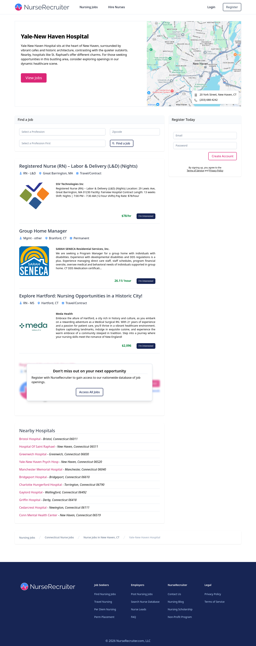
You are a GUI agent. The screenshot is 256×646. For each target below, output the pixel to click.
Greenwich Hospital (32, 454)
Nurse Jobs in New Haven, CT (101, 537)
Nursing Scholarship (180, 609)
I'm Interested (146, 216)
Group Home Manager (43, 231)
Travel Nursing (103, 601)
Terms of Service (195, 170)
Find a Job (121, 143)
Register (232, 7)
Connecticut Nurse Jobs (59, 537)
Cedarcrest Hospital (33, 507)
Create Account (222, 156)
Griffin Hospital (29, 500)
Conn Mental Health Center (38, 515)
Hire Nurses (116, 7)
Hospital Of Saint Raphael (37, 446)
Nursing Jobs (89, 7)
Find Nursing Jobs (105, 594)
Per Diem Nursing (105, 609)
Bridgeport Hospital (33, 477)
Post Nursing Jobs (142, 594)
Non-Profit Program (180, 617)
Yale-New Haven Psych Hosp (39, 462)
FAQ (133, 617)
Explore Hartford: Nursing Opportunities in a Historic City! (80, 296)
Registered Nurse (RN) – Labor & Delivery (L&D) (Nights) (78, 166)
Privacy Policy (216, 170)
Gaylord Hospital (30, 492)
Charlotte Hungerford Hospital (40, 485)
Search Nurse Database (145, 601)
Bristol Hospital (30, 439)
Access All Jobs (89, 392)
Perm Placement (104, 617)
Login (211, 7)
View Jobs (34, 77)
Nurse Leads (138, 609)
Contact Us (174, 594)
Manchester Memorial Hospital (40, 469)
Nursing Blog (176, 601)
